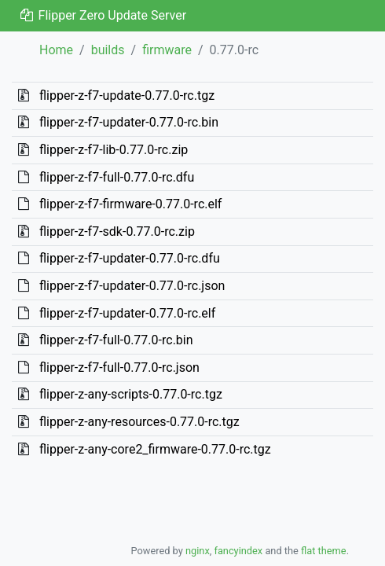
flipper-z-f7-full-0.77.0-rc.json (119, 367)
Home (56, 49)
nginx (197, 551)
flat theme (323, 551)
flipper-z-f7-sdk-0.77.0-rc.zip (117, 231)
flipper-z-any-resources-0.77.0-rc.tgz (139, 421)
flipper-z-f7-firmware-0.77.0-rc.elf (130, 204)
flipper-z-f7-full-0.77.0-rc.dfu (116, 177)
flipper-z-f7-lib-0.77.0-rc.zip (113, 149)
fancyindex (238, 551)
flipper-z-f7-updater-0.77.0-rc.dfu (129, 258)
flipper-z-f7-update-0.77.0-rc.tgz (126, 95)
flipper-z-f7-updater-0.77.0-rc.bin (128, 122)
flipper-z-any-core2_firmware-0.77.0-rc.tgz (155, 449)
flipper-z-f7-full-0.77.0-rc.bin (116, 340)
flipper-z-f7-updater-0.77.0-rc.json (132, 285)
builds (108, 49)
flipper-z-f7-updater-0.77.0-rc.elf (127, 313)
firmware (167, 49)
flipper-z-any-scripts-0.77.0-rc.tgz (130, 394)
